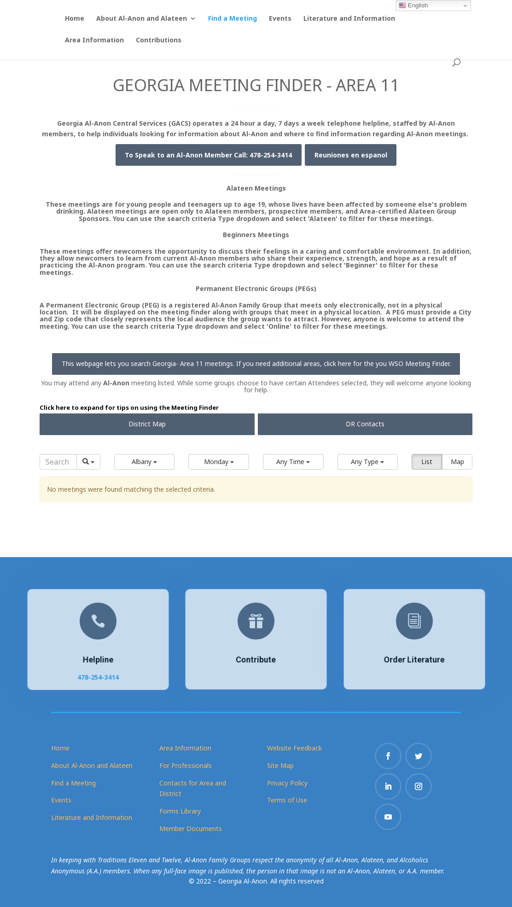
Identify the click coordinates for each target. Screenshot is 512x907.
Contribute (256, 658)
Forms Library (180, 811)
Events (280, 19)
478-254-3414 (97, 675)
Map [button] (457, 461)
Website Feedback (294, 748)
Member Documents (190, 828)
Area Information (94, 40)
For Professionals (185, 765)
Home (74, 19)
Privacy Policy (287, 783)
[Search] (58, 462)
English (413, 5)
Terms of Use (287, 800)
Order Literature (414, 658)
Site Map (280, 765)
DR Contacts (365, 423)
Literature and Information (349, 19)
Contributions (158, 40)
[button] (144, 462)
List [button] (426, 461)
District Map (147, 423)
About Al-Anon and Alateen (141, 19)
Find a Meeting (232, 19)
